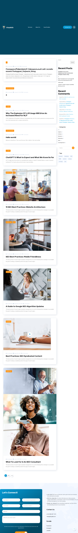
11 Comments (25, 204)
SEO (14, 172)
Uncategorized (10, 88)
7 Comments (25, 134)
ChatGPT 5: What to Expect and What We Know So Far (30, 157)
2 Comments (25, 110)
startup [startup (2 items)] (69, 158)
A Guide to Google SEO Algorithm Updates (25, 306)
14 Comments (24, 353)
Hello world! (11, 137)
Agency (59, 131)
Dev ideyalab (9, 66)
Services (30, 27)
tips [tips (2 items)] (65, 161)
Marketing (8, 172)
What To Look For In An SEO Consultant (23, 462)
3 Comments (25, 92)
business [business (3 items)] (60, 156)
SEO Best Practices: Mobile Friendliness (23, 257)
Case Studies (47, 27)
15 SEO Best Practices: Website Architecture (25, 207)
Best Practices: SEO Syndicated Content (24, 356)
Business (8, 321)
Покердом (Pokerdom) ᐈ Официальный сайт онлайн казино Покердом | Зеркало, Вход (29, 70)
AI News (8, 106)
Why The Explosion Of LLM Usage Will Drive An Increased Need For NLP (26, 114)
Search (59, 60)
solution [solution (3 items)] (64, 158)
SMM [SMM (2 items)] (60, 158)
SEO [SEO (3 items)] (71, 156)
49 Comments (23, 66)
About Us (38, 27)
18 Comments (23, 459)
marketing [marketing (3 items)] (66, 156)
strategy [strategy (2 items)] (60, 161)
